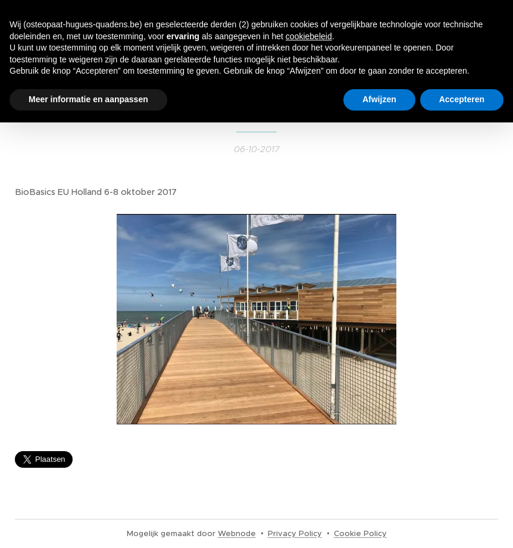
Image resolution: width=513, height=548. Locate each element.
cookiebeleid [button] (309, 36)
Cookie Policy (360, 533)
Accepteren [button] (461, 99)
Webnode (237, 533)
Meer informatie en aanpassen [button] (88, 99)
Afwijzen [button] (379, 99)
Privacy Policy (295, 533)
